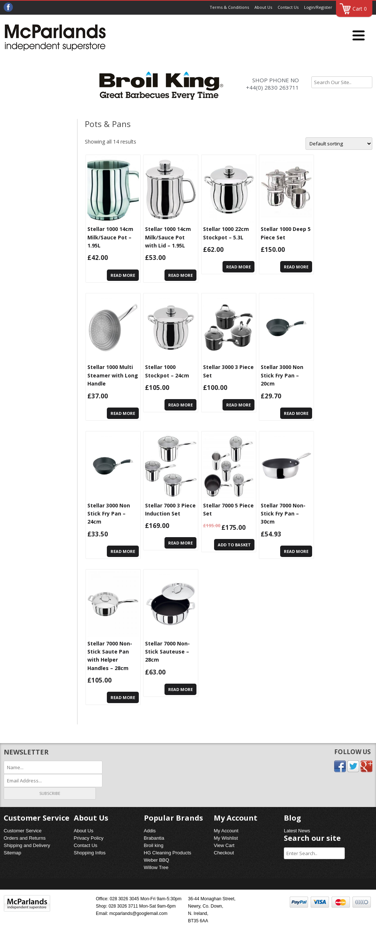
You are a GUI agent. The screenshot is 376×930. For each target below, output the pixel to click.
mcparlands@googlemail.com (138, 913)
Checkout (224, 852)
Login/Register (318, 7)
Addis (150, 830)
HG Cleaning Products (167, 852)
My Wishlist (226, 838)
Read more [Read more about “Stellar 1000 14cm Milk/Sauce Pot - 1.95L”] (123, 275)
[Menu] (358, 36)
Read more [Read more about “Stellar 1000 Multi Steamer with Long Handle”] (123, 413)
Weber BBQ (156, 860)
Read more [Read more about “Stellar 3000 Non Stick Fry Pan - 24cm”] (123, 551)
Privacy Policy (89, 838)
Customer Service (22, 830)
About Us (263, 7)
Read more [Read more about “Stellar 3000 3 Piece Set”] (238, 405)
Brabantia (154, 838)
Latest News (297, 830)
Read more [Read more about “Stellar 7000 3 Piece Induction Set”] (180, 543)
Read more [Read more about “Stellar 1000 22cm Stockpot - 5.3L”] (238, 266)
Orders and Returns (25, 838)
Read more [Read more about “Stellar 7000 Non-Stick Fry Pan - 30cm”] (296, 551)
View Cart (224, 845)
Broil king (153, 845)
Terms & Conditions (229, 7)
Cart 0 (359, 8)
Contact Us (288, 7)
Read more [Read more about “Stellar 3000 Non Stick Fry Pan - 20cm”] (296, 413)
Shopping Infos (90, 852)
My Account (226, 830)
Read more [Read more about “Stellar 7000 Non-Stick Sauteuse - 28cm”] (180, 689)
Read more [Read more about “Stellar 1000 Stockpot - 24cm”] (180, 405)
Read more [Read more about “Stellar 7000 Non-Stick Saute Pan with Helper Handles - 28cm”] (123, 697)
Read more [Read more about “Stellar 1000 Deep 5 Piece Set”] (296, 266)
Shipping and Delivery (27, 845)
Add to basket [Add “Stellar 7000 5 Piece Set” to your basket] (234, 544)
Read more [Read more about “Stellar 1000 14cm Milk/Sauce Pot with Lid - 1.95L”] (180, 275)
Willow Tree (156, 867)
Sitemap (12, 852)
